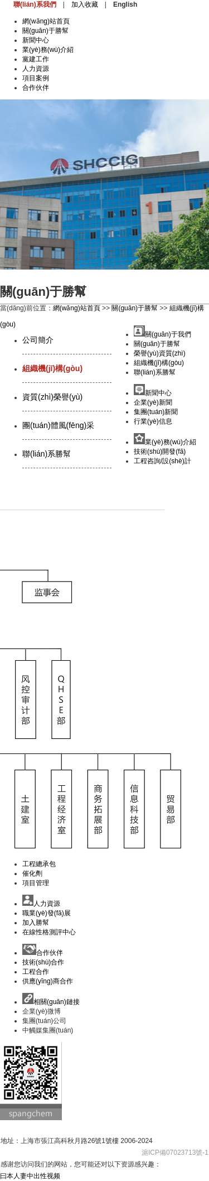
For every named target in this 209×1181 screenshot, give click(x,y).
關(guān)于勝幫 (45, 31)
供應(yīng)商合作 (47, 981)
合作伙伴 (35, 88)
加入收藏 (84, 4)
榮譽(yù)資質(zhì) (160, 353)
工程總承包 (39, 864)
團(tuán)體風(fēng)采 (58, 425)
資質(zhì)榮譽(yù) (52, 396)
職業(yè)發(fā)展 (46, 913)
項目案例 (35, 78)
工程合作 (35, 972)
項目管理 (35, 883)
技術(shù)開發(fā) (160, 451)
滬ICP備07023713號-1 (175, 1152)
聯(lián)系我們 (34, 4)
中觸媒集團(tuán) (47, 1030)
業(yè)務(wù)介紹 (48, 50)
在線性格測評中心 (49, 932)
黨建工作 (35, 59)
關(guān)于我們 (162, 334)
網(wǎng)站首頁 (46, 21)
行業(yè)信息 (153, 421)
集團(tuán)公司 (44, 1021)
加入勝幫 (35, 922)
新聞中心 (35, 40)
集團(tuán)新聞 (156, 412)
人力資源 (35, 69)
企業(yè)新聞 (153, 402)
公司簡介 (38, 339)
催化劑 (32, 873)
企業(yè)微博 (41, 1011)
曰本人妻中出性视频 (30, 1176)
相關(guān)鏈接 (51, 1002)
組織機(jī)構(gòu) (52, 368)
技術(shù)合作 (43, 962)
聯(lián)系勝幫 (46, 453)
